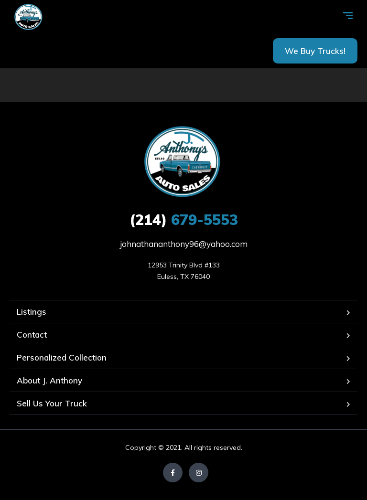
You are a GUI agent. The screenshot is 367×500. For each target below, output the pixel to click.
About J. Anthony (49, 380)
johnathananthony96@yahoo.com (184, 244)
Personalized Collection (62, 357)
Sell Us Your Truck (52, 403)
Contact (32, 335)
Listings (31, 312)
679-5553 (184, 220)
